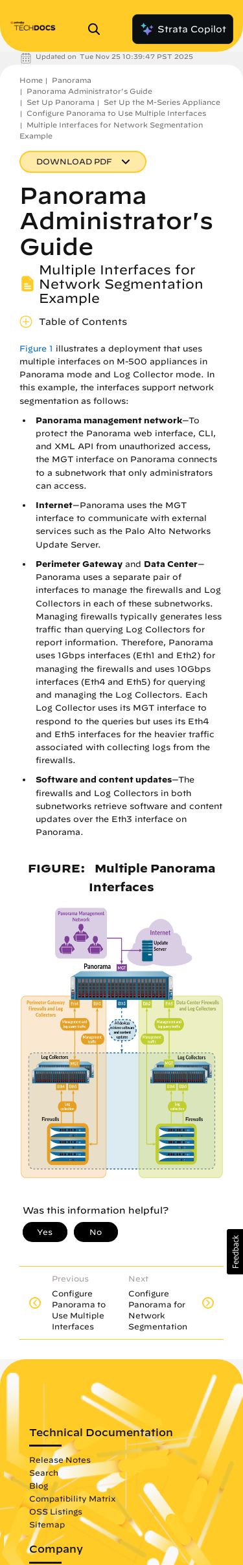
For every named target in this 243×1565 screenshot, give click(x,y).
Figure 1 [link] (36, 348)
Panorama (71, 80)
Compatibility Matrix (72, 1498)
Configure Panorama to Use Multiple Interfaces (116, 113)
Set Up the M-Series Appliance (162, 102)
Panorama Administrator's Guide (89, 91)
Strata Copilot (182, 29)
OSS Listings (55, 1511)
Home (31, 80)
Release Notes (60, 1459)
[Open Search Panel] (98, 29)
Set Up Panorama (61, 102)
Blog (38, 1485)
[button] (235, 1251)
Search (43, 1472)
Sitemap (47, 1524)
